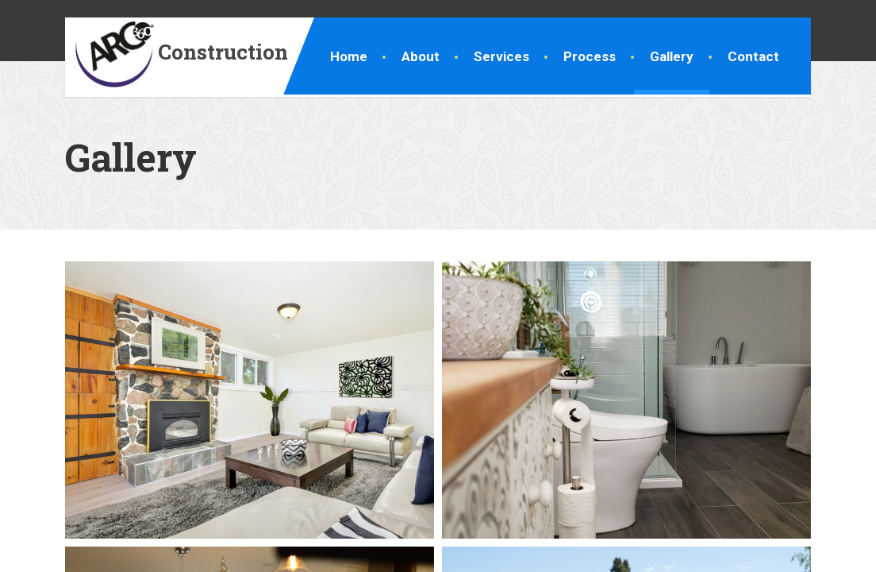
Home (348, 56)
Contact (753, 56)
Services (501, 56)
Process (589, 56)
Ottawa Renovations (145, 550)
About (421, 56)
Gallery (672, 56)
